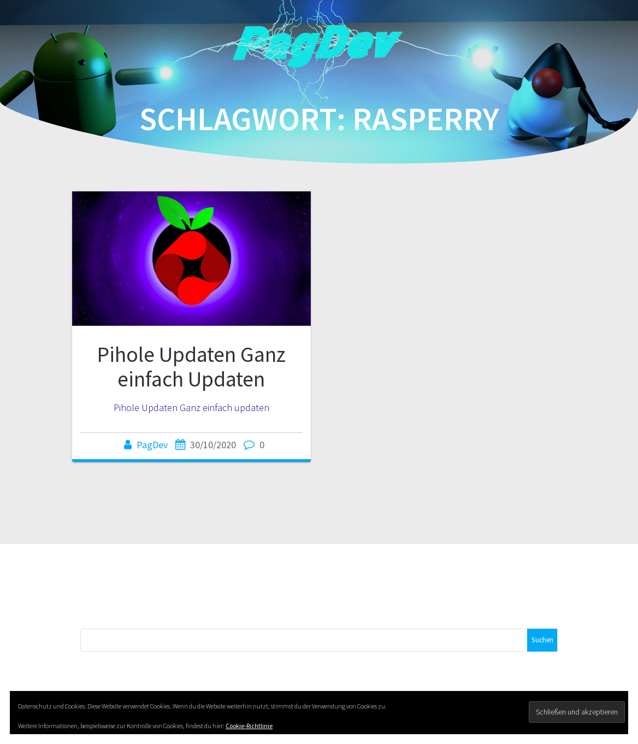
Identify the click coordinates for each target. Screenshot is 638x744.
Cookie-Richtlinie (249, 726)
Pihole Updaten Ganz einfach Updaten (191, 367)
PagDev (152, 444)
